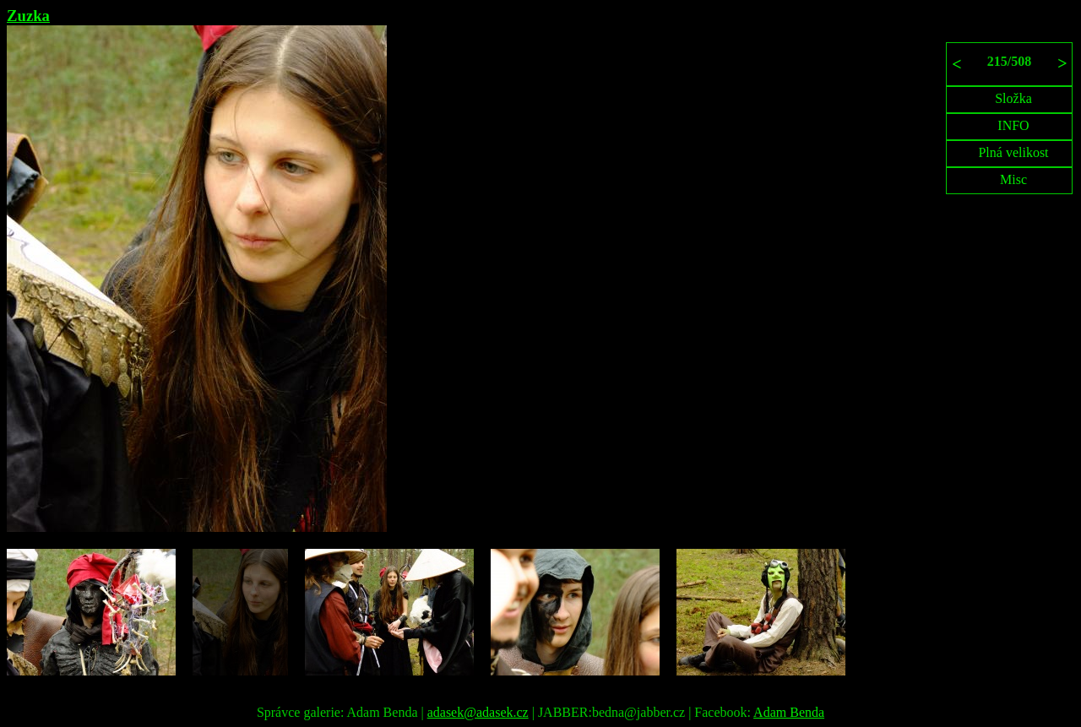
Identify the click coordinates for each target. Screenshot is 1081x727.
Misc (1013, 179)
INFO (1013, 125)
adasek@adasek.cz (478, 712)
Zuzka (28, 15)
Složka (1013, 98)
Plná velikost (1013, 152)
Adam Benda (788, 712)
